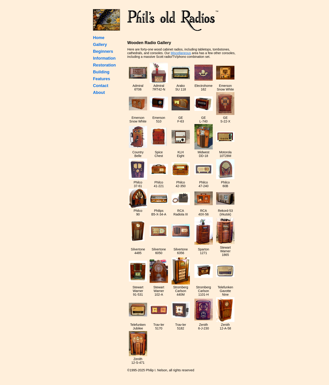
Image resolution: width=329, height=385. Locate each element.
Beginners (103, 51)
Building (101, 72)
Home (98, 37)
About (99, 92)
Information (104, 58)
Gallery (100, 44)
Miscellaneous (181, 53)
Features (101, 79)
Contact (100, 85)
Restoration (104, 65)
